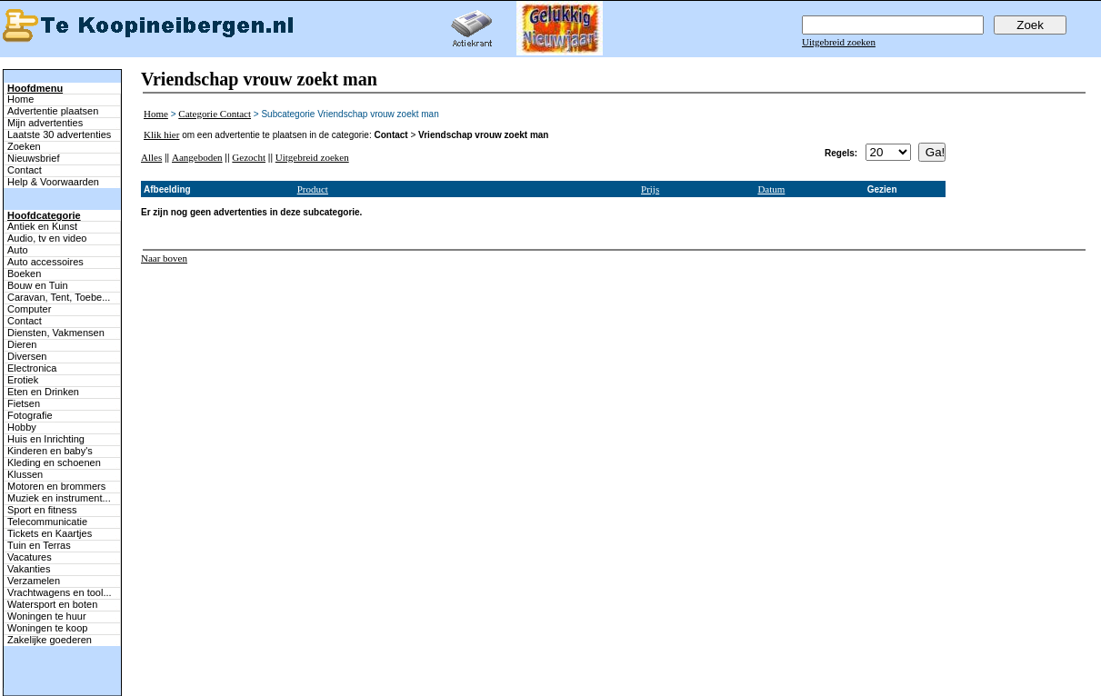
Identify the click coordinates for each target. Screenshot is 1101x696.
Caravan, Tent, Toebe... (58, 297)
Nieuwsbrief (33, 158)
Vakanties (29, 568)
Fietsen (23, 403)
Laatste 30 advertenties (59, 134)
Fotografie (30, 415)
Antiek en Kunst (42, 226)
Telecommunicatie (47, 521)
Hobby (21, 427)
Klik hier (161, 134)
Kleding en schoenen (54, 462)
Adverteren (646, 670)
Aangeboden (197, 157)
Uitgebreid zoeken (839, 41)
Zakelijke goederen (49, 639)
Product (312, 189)
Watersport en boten (52, 604)
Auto (17, 249)
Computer (29, 308)
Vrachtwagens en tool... (59, 592)
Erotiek (22, 379)
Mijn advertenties (45, 122)
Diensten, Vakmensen (56, 332)
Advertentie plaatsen (52, 110)
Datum (771, 189)
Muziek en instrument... (59, 497)
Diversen (26, 356)
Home (20, 99)
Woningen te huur (46, 616)
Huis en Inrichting (46, 438)
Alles (151, 157)
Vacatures (29, 557)
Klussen (25, 474)
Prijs (650, 189)
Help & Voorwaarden (53, 181)
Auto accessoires (45, 261)
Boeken (24, 273)
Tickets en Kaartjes (49, 533)
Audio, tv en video (46, 238)
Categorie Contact (214, 113)
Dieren (21, 344)
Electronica (31, 368)
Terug (349, 670)
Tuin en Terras (39, 545)
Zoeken (24, 146)
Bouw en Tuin (37, 285)
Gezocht (248, 157)
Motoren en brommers (56, 486)
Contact (24, 169)
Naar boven (164, 258)
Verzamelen (33, 580)
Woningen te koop (47, 627)
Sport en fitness (41, 509)
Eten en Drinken (43, 391)
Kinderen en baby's (50, 450)
